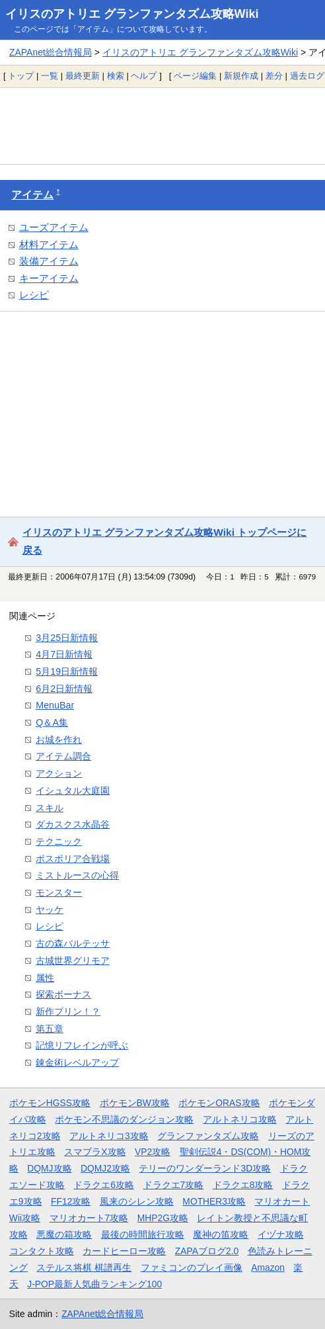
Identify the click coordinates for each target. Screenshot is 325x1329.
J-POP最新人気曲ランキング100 (94, 1284)
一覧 (49, 76)
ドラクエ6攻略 (103, 1184)
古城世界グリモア (73, 960)
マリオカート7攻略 (89, 1218)
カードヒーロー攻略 (124, 1251)
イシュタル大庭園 (73, 790)
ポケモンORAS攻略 (219, 1102)
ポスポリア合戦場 (73, 858)
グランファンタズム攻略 (208, 1136)
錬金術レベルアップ (77, 1062)
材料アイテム (49, 244)
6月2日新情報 (64, 688)
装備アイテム (49, 261)
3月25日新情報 (67, 637)
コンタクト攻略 (41, 1251)
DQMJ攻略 (49, 1168)
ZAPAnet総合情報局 (50, 52)
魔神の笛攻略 (220, 1234)
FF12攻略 (70, 1201)
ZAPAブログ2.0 (206, 1251)
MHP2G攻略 (162, 1218)
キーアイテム (49, 278)
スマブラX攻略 (95, 1151)
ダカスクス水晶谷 (73, 824)
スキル (49, 807)
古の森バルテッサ (73, 943)
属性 (45, 977)
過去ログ (307, 76)
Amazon (268, 1267)
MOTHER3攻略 (214, 1201)
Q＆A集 (52, 722)
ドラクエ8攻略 (243, 1184)
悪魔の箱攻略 (64, 1234)
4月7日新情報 (64, 654)
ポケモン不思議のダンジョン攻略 (124, 1119)
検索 (115, 76)
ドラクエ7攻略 (173, 1184)
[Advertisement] (162, 126)
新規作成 (241, 76)
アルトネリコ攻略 (240, 1119)
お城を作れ (59, 739)
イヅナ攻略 (281, 1234)
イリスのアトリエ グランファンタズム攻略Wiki (132, 14)
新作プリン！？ (68, 1011)
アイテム (32, 194)
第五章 (49, 1028)
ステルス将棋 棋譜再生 (83, 1267)
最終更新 (82, 76)
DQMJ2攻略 (105, 1168)
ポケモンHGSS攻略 (49, 1102)
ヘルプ (144, 76)
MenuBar (55, 705)
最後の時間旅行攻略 (142, 1234)
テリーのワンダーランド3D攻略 (205, 1168)
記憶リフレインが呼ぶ (82, 1045)
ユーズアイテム (54, 227)
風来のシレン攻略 (137, 1201)
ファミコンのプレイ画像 (191, 1267)
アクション (59, 773)
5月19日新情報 (67, 671)
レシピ (34, 294)
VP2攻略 (152, 1151)
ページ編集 (195, 76)
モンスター (59, 892)
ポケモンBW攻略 (135, 1102)
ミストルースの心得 (77, 875)
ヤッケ (49, 909)
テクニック (59, 841)
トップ (21, 76)
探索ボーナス (63, 994)
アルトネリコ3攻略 (109, 1136)
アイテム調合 (63, 756)
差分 (274, 76)
